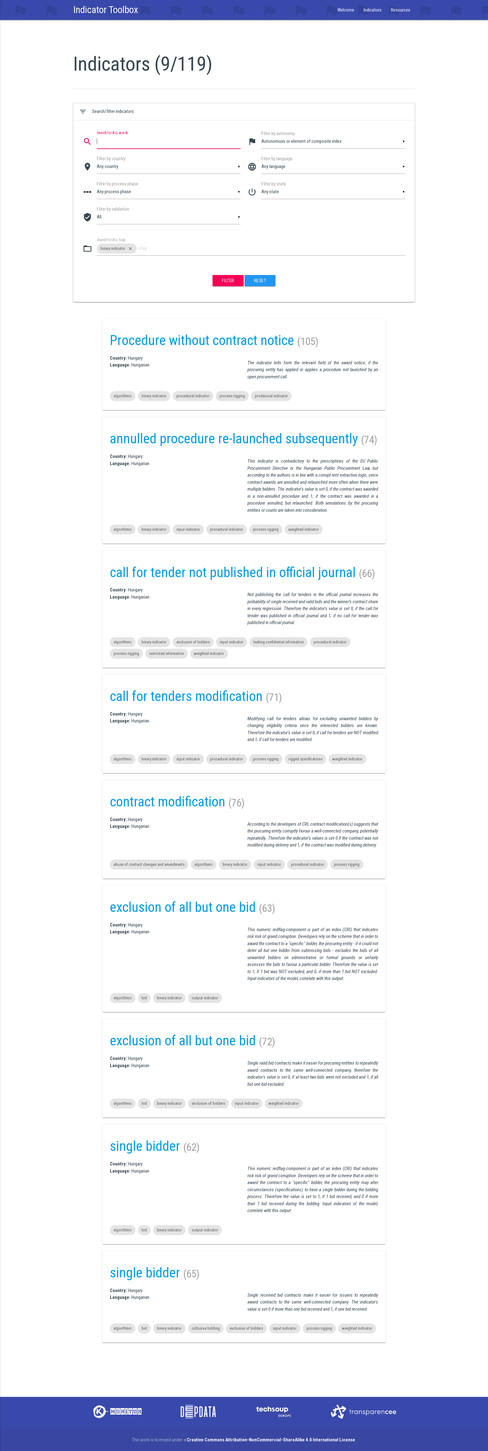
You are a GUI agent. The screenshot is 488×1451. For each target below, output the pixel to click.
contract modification (167, 802)
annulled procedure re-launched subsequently (234, 439)
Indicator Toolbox (105, 10)
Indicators (373, 10)
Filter (228, 280)
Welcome (345, 10)
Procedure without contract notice (202, 340)
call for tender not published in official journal (233, 572)
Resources (400, 10)
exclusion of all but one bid (183, 907)
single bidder (145, 1146)
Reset (260, 280)
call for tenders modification (186, 696)
